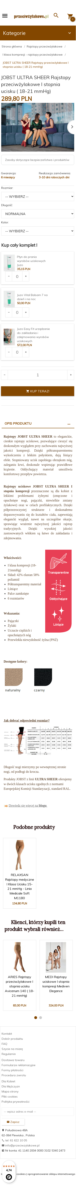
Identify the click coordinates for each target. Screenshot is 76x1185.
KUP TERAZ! (37, 391)
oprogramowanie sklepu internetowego (51, 1173)
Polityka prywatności (15, 1101)
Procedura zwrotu (14, 1075)
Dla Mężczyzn (11, 1086)
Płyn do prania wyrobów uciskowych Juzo (31, 261)
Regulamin (9, 1054)
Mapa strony (10, 1091)
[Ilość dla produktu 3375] (17, 312)
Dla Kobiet (8, 1081)
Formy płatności (12, 1070)
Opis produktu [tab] (18, 423)
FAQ (4, 1044)
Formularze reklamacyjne (18, 1065)
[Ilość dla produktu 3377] (17, 352)
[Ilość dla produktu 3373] (17, 276)
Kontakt (7, 1033)
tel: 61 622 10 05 (14, 1140)
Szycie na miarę (12, 1049)
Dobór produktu (12, 1039)
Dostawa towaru (13, 1060)
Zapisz (13, 1122)
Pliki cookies (10, 1096)
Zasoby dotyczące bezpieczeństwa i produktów (37, 160)
